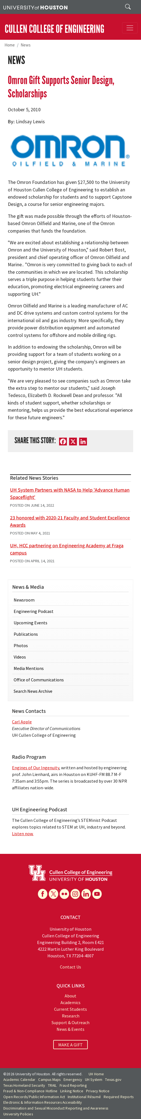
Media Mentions (29, 668)
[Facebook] (63, 441)
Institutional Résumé (84, 1097)
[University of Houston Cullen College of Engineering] (70, 872)
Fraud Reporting (73, 1085)
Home (9, 45)
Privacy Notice (98, 1091)
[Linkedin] (86, 894)
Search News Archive (33, 691)
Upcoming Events (30, 622)
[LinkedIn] (83, 441)
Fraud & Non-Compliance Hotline (30, 1091)
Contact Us (70, 967)
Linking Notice (71, 1091)
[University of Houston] (35, 7)
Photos (21, 645)
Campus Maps (49, 1079)
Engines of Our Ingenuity (35, 767)
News (26, 45)
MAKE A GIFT (70, 1044)
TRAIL (52, 1085)
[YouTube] (97, 894)
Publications (26, 634)
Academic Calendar (19, 1079)
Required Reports (118, 1097)
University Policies (18, 1114)
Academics (70, 1002)
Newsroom (24, 600)
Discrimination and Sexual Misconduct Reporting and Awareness (55, 1108)
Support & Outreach (70, 1022)
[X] (73, 441)
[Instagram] (75, 894)
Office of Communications (39, 679)
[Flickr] (64, 894)
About (70, 996)
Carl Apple (22, 721)
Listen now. (22, 833)
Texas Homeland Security (24, 1085)
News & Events (70, 1029)
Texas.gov (113, 1079)
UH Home (96, 1074)
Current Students (70, 1009)
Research (70, 1016)
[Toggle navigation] (130, 27)
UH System (94, 1079)
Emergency (73, 1079)
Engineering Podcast (34, 611)
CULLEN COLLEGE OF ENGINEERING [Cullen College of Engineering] (54, 29)
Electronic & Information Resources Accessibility (42, 1102)
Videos (20, 657)
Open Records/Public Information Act (34, 1097)
